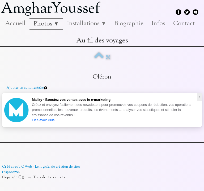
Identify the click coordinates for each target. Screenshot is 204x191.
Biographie (128, 23)
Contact (184, 23)
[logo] (52, 9)
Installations (86, 23)
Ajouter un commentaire (25, 87)
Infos (158, 23)
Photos (46, 23)
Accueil (15, 23)
